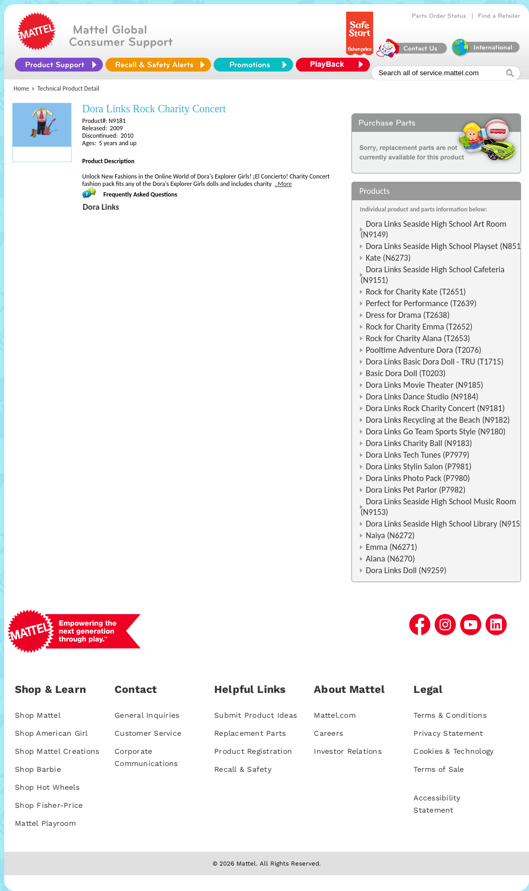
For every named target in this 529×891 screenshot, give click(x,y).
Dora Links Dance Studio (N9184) (422, 396)
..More (283, 184)
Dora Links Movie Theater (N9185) (424, 385)
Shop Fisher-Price (49, 805)
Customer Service (147, 733)
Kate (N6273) (388, 258)
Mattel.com (335, 715)
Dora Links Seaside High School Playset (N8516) (446, 246)
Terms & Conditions (450, 715)
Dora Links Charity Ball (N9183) (419, 443)
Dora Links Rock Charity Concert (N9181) (435, 408)
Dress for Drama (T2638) (407, 315)
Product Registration (253, 751)
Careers (328, 733)
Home (21, 88)
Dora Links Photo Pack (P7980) (418, 478)
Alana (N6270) (390, 559)
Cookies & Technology (453, 751)
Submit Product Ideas (255, 715)
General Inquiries (146, 715)
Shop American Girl (51, 733)
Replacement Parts (250, 733)
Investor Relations (348, 751)
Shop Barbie (38, 769)
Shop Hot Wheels (47, 787)
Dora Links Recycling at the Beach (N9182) (438, 420)
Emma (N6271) (391, 547)
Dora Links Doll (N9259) (406, 570)
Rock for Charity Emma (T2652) (419, 327)
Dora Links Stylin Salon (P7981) (419, 466)
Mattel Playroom (45, 823)
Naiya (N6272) (390, 535)
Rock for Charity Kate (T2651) (416, 292)
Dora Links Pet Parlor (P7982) (415, 490)
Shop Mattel (37, 715)
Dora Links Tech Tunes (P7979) (418, 455)
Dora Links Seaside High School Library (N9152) (446, 524)
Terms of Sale (438, 769)
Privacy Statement (448, 733)
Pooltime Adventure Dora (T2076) (423, 350)
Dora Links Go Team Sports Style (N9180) (436, 431)
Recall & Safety (242, 769)
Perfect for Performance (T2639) (421, 303)
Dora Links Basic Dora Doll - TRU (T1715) (435, 362)
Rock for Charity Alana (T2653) (418, 338)
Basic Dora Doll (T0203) (406, 373)
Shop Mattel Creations (57, 751)
